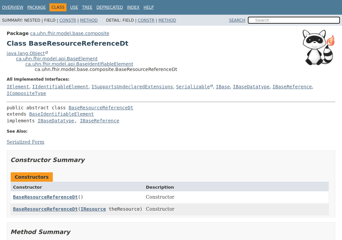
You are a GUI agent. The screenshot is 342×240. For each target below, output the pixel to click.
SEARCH (237, 20)
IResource (93, 209)
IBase (223, 86)
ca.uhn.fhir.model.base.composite (69, 33)
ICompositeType (26, 93)
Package (36, 7)
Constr (67, 20)
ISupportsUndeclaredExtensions (132, 86)
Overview (12, 7)
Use (74, 7)
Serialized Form (25, 142)
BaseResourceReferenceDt (100, 107)
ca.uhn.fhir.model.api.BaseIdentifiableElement (79, 64)
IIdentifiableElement (60, 86)
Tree (87, 7)
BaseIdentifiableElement (61, 114)
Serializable (193, 86)
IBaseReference (292, 86)
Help (149, 7)
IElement (18, 86)
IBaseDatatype (251, 86)
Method (89, 20)
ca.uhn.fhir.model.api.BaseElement (57, 58)
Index (133, 7)
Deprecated (110, 7)
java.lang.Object (26, 53)
